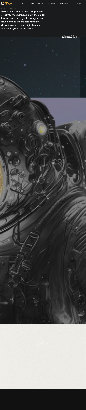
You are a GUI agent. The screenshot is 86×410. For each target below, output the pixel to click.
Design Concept (52, 3)
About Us (32, 3)
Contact (78, 3)
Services (40, 3)
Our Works (64, 3)
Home (24, 3)
